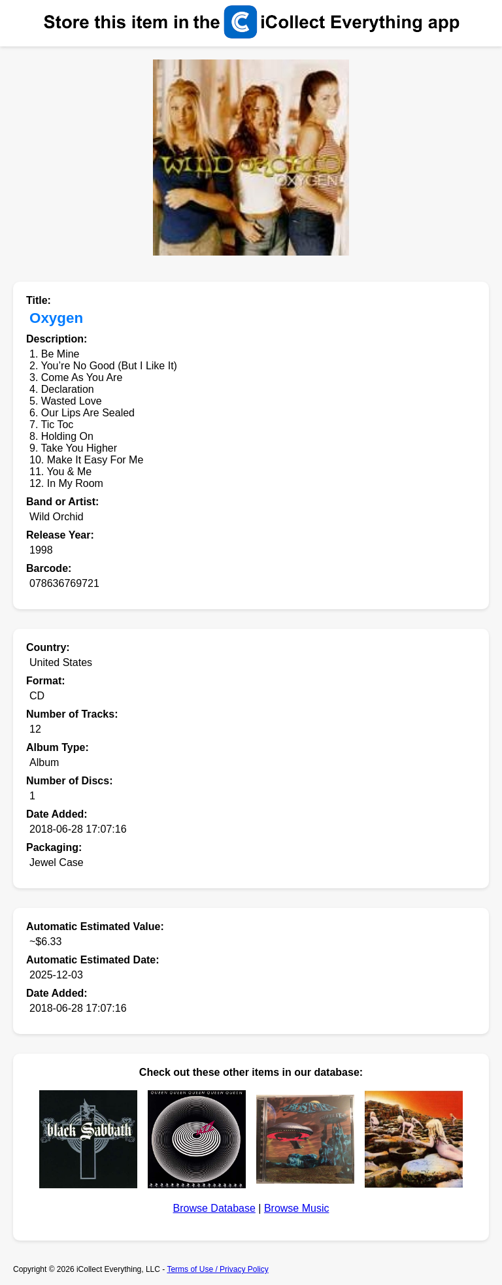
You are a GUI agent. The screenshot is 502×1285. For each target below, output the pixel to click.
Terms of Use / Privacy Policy (217, 1269)
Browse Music (296, 1208)
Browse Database (214, 1208)
